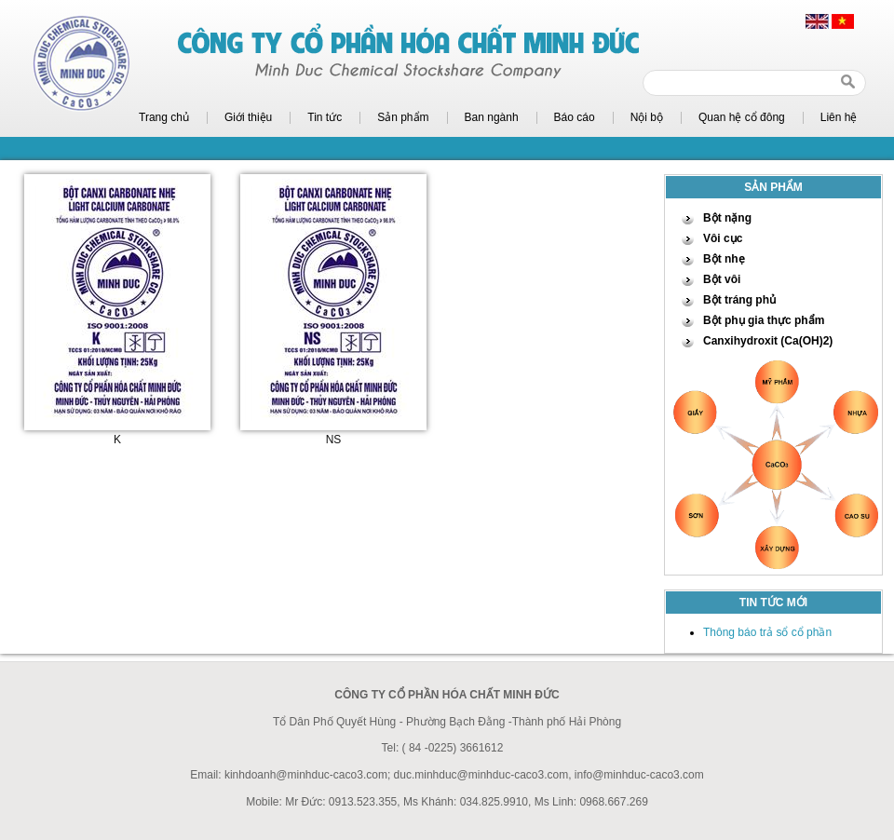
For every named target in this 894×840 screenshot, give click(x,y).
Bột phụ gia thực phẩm (763, 320)
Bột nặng (727, 217)
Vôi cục (722, 238)
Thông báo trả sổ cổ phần (767, 632)
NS (334, 439)
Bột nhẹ (724, 258)
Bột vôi (721, 279)
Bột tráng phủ (739, 299)
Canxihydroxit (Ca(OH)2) (768, 340)
